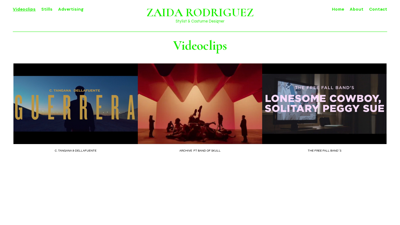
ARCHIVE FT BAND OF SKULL (200, 150)
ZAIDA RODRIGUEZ (200, 12)
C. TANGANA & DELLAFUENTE (76, 150)
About (357, 9)
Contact (378, 9)
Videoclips (24, 9)
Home (338, 9)
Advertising (71, 9)
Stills (46, 9)
